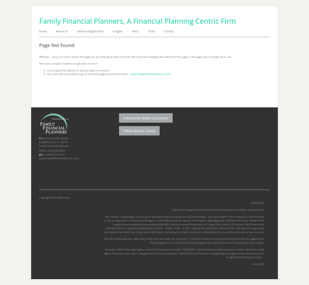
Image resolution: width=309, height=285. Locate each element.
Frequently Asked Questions (145, 118)
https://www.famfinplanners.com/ (150, 74)
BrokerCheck (255, 210)
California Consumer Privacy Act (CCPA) (225, 239)
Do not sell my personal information (242, 243)
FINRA (186, 249)
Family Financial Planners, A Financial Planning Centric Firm (137, 21)
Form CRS (258, 264)
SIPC (193, 249)
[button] (62, 31)
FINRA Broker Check (139, 130)
